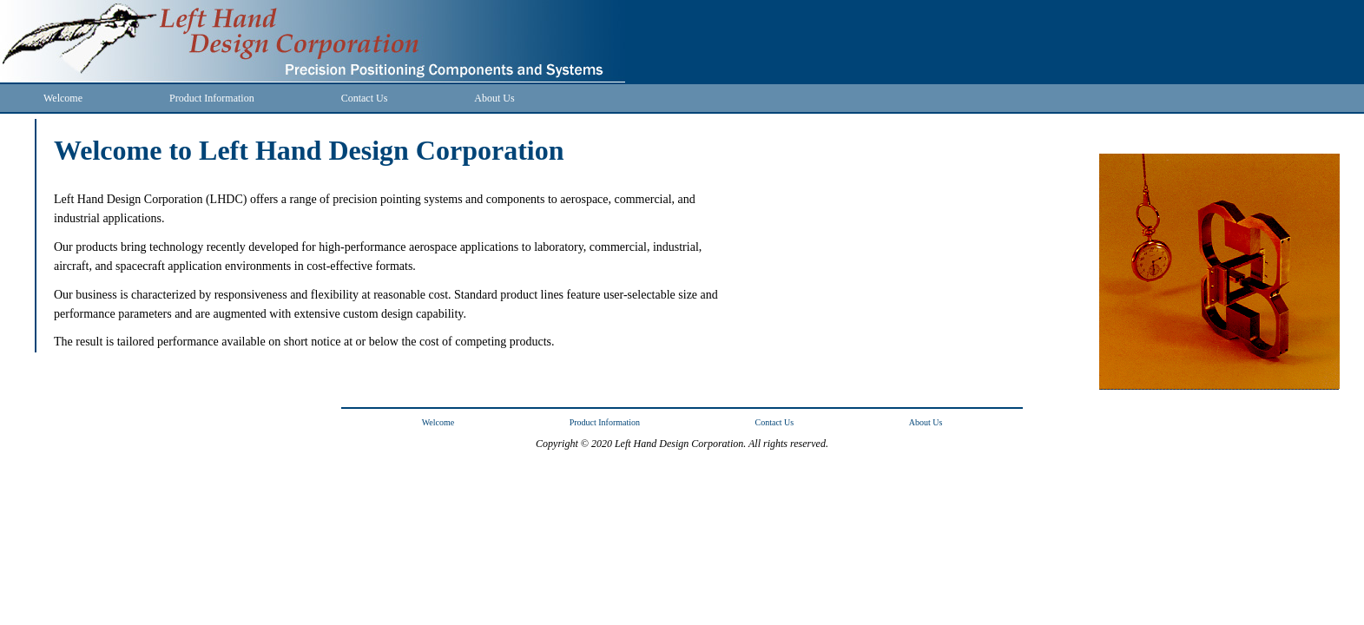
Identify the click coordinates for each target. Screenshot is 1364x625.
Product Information (211, 98)
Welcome (62, 98)
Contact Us (364, 98)
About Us (494, 98)
